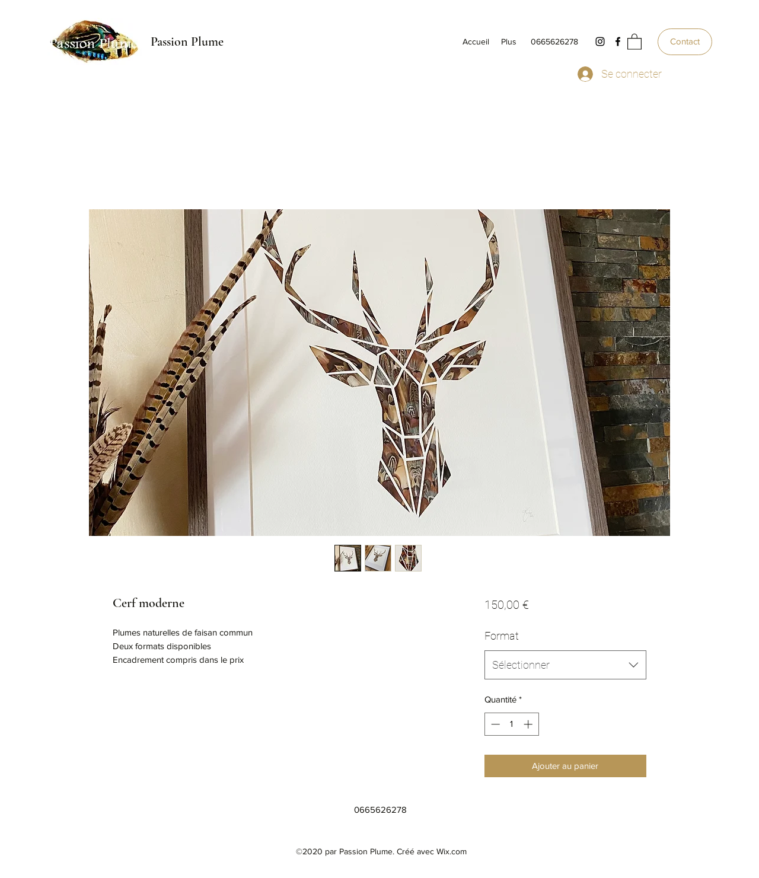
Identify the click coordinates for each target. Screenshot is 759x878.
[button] (634, 41)
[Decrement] (494, 724)
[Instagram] (600, 41)
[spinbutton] (511, 724)
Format (501, 636)
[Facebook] (618, 41)
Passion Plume (187, 41)
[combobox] (565, 665)
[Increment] (529, 724)
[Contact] (685, 41)
